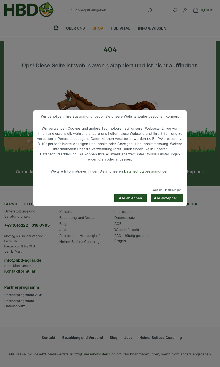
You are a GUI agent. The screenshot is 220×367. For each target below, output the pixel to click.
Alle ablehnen (130, 198)
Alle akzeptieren (168, 198)
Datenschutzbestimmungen (146, 171)
